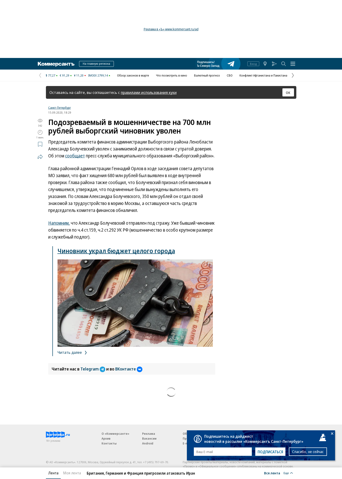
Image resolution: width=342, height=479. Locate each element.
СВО (230, 75)
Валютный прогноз (207, 75)
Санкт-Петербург (59, 107)
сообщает (75, 156)
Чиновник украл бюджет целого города (116, 250)
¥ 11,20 (78, 75)
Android (147, 443)
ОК (288, 92)
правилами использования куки (149, 92)
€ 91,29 (64, 75)
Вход (253, 64)
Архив (106, 438)
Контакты (109, 443)
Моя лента (72, 473)
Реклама (148, 433)
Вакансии (149, 438)
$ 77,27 (50, 75)
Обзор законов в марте (133, 75)
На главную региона (96, 63)
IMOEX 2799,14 (98, 75)
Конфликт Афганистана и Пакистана (263, 75)
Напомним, (59, 223)
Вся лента (272, 473)
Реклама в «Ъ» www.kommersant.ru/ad (171, 29)
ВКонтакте (128, 369)
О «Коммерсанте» (115, 433)
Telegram (93, 369)
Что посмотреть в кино (171, 75)
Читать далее (73, 352)
